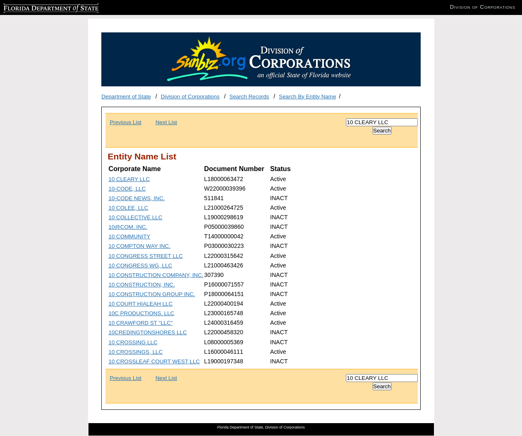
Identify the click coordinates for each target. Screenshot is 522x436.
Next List (166, 122)
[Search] (382, 122)
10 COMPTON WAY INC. (139, 246)
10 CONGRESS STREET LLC (145, 256)
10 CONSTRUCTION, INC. (141, 285)
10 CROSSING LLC (132, 342)
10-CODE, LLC (127, 189)
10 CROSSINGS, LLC (135, 352)
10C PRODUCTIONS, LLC (141, 313)
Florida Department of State (37, 7)
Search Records (249, 96)
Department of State (126, 96)
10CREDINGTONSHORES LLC (147, 332)
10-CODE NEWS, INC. (136, 198)
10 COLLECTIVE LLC (135, 217)
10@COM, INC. (127, 227)
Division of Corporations (190, 96)
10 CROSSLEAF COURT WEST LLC (154, 361)
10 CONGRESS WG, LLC (140, 265)
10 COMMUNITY (129, 236)
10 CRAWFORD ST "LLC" (140, 323)
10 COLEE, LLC (128, 208)
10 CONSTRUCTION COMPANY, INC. (155, 275)
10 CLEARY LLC (129, 179)
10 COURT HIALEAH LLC (140, 304)
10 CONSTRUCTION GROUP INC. (151, 294)
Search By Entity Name (307, 96)
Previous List (125, 122)
